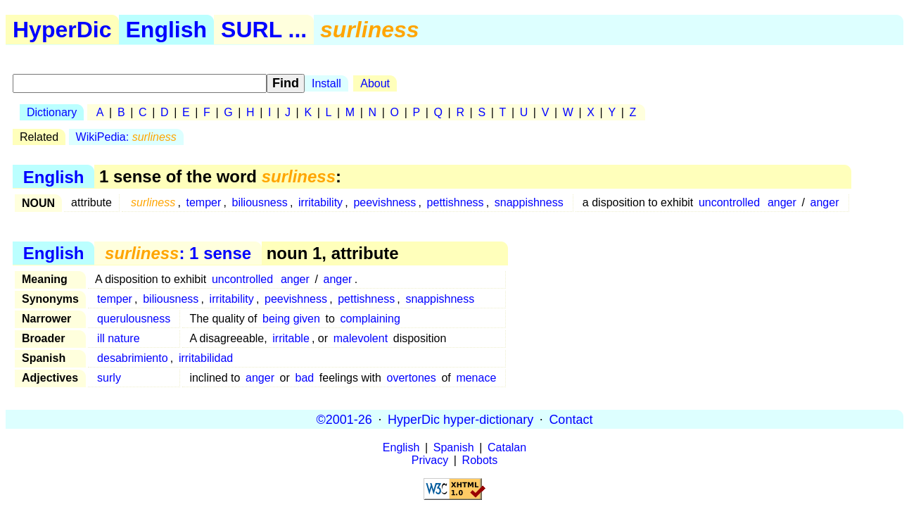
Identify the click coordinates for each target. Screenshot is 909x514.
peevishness (384, 202)
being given (291, 319)
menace (476, 378)
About (375, 83)
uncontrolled (729, 202)
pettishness (455, 202)
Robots (480, 460)
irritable (290, 338)
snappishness (529, 202)
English (167, 29)
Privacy (430, 460)
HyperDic (62, 29)
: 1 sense (178, 253)
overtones (411, 378)
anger (782, 202)
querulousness (133, 319)
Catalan (507, 447)
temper (204, 202)
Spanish (453, 447)
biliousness (260, 202)
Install (326, 83)
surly (109, 378)
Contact (570, 419)
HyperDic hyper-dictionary (460, 419)
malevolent (360, 338)
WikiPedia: (126, 137)
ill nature (118, 338)
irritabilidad (206, 358)
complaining (370, 319)
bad (304, 378)
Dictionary (52, 112)
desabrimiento (132, 358)
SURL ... (264, 29)
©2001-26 (344, 419)
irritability (320, 202)
